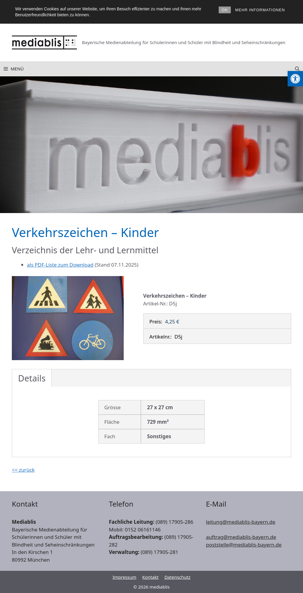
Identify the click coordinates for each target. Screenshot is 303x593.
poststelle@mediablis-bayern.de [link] (244, 544)
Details (32, 378)
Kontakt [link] (150, 577)
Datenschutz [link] (178, 577)
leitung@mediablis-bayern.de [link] (240, 521)
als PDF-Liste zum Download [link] (60, 264)
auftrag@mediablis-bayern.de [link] (241, 537)
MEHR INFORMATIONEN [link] (260, 10)
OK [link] (225, 10)
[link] (295, 78)
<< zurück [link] (23, 469)
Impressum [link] (124, 577)
